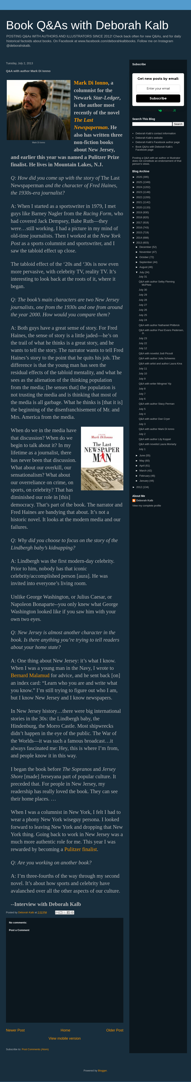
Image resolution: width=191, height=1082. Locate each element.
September (146, 262)
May (142, 460)
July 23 (143, 338)
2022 (139, 197)
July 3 (142, 424)
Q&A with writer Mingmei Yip (155, 383)
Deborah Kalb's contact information (155, 133)
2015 (139, 232)
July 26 (143, 309)
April (142, 465)
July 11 (143, 368)
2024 (139, 187)
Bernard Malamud (30, 675)
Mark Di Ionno (91, 83)
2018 (139, 217)
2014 (139, 237)
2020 (139, 207)
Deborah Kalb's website (149, 137)
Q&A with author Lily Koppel (155, 439)
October (144, 257)
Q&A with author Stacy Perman (156, 403)
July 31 (143, 276)
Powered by (158, 110)
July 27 (143, 304)
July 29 (143, 294)
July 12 (143, 348)
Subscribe (158, 98)
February (145, 475)
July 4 (142, 413)
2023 (139, 192)
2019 (139, 212)
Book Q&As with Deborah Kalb (87, 25)
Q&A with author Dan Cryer (154, 418)
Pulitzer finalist (80, 849)
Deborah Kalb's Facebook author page (157, 142)
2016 (139, 227)
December (145, 246)
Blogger (102, 1070)
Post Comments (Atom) (35, 1049)
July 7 (142, 393)
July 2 (142, 433)
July (142, 272)
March (143, 470)
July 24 (143, 319)
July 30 (143, 289)
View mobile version (65, 1038)
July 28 (143, 299)
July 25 (143, 315)
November (145, 251)
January (144, 480)
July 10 (143, 373)
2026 (139, 176)
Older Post (114, 1030)
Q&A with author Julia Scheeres (157, 358)
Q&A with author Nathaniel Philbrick (159, 325)
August (143, 267)
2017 (139, 222)
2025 (139, 182)
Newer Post (15, 1030)
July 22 (143, 343)
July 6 (142, 398)
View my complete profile (146, 505)
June (142, 455)
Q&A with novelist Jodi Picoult (156, 353)
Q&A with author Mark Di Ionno (156, 429)
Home (65, 1030)
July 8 (142, 388)
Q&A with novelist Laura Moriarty (157, 444)
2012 (139, 487)
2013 (139, 242)
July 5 (142, 408)
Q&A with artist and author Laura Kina (160, 363)
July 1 (142, 449)
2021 (139, 202)
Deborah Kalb (144, 500)
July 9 (142, 378)
